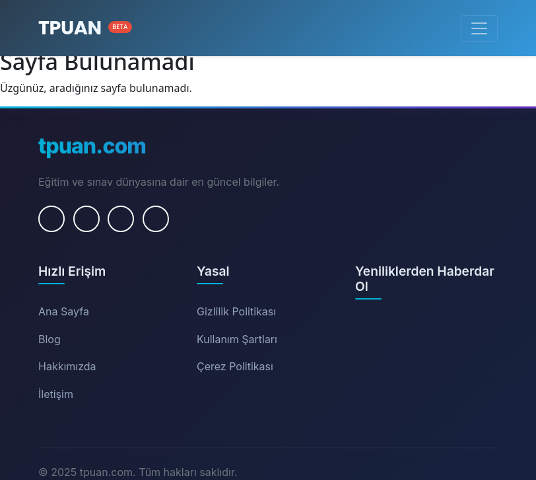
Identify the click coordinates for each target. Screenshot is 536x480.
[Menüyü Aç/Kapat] (479, 28)
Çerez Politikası (235, 366)
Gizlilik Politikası (236, 311)
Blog (49, 339)
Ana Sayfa (63, 311)
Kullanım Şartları (237, 339)
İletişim (55, 394)
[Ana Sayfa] (85, 28)
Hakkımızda (67, 366)
